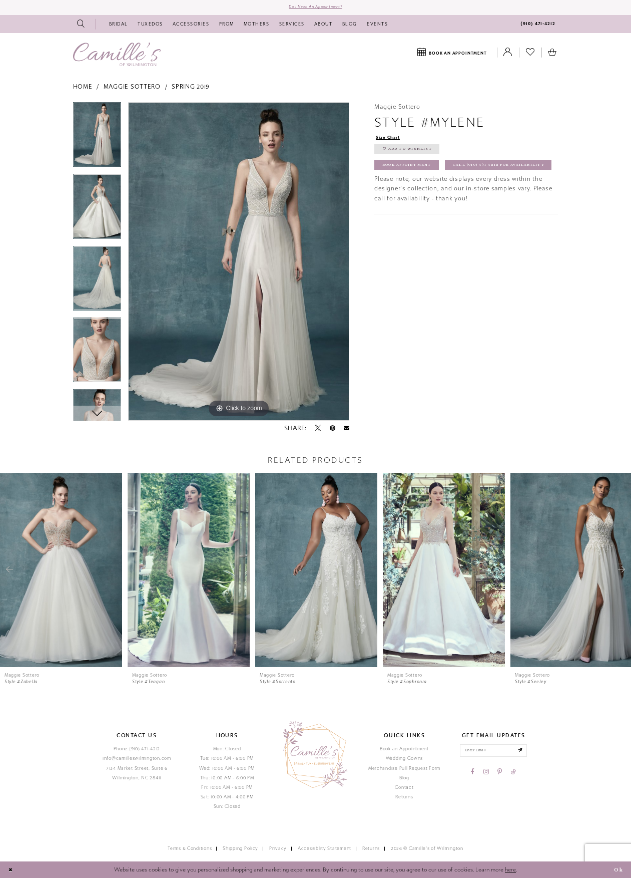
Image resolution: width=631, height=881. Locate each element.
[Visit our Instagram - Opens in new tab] (486, 777)
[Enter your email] (493, 754)
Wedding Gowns (404, 761)
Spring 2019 (191, 89)
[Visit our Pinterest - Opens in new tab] (499, 777)
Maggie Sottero (132, 89)
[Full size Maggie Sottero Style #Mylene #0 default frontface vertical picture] (239, 264)
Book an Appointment (404, 751)
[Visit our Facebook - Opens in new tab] (472, 777)
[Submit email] (526, 754)
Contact (404, 789)
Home (83, 89)
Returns (404, 799)
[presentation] (61, 572)
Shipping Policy (240, 851)
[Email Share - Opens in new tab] (346, 431)
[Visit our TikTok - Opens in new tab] (513, 777)
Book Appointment (413, 174)
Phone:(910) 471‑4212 (137, 751)
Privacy (278, 851)
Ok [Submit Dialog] (616, 872)
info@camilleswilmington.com (137, 761)
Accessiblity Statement (324, 851)
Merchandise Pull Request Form (404, 770)
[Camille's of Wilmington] (117, 57)
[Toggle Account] (508, 56)
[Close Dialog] (12, 872)
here (510, 872)
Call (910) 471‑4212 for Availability (437, 193)
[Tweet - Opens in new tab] (318, 431)
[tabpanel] (97, 140)
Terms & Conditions (190, 851)
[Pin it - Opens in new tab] (332, 431)
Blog (404, 780)
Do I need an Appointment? (315, 8)
